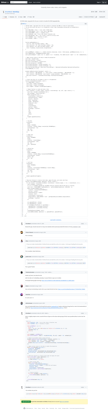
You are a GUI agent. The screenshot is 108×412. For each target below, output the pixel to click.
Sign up (104, 2)
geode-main (28, 256)
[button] (96, 17)
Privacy (39, 408)
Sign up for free (26, 401)
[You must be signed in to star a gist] (94, 12)
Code (5, 17)
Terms (35, 408)
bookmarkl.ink (54, 306)
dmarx (27, 286)
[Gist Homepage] (5, 2)
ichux (27, 241)
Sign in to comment (64, 401)
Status (47, 408)
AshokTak (28, 294)
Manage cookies (65, 408)
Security (43, 408)
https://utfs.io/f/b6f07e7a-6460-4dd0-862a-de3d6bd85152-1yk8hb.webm (58, 280)
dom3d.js (16, 12)
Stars (22, 17)
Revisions (12, 17)
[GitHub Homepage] (24, 408)
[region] (54, 121)
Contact (59, 408)
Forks (31, 17)
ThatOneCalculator (30, 272)
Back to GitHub (36, 2)
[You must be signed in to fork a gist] (102, 12)
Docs (56, 408)
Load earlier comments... (56, 220)
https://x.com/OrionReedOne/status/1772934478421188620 (71, 289)
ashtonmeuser (29, 303)
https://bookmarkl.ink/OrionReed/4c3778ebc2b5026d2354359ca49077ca (46, 307)
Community (52, 408)
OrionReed (8, 12)
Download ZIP (102, 16)
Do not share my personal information (77, 408)
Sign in (99, 2)
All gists (30, 2)
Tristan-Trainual (29, 232)
